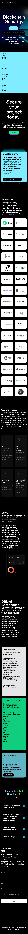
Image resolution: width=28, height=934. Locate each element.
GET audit (13, 28)
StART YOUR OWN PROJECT (12, 179)
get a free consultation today (13, 33)
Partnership (8, 775)
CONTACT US (14, 132)
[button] (25, 2)
